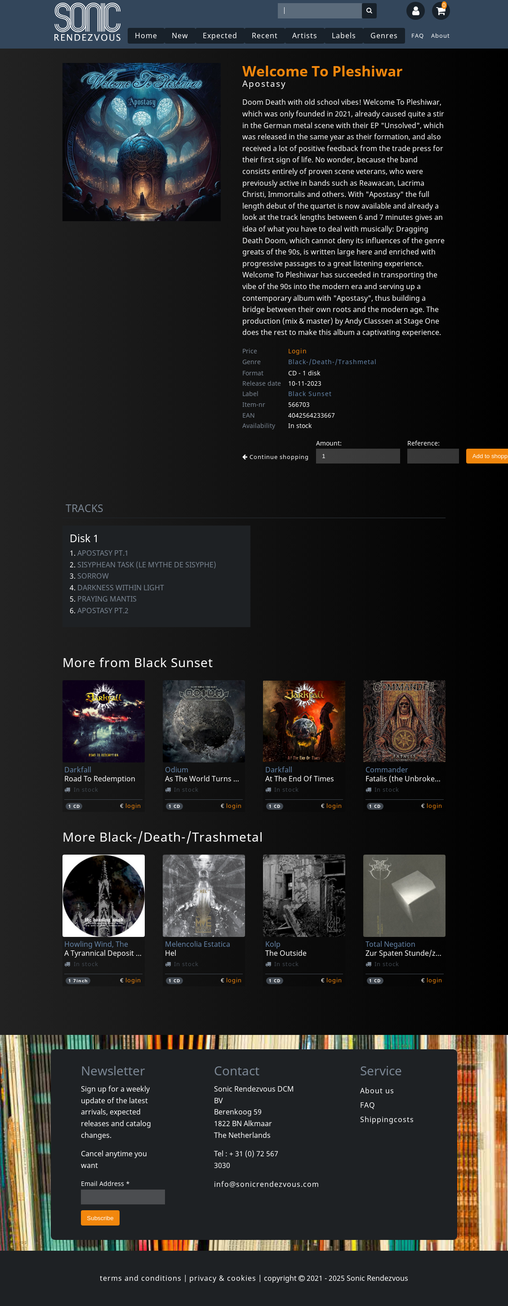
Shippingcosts (387, 1119)
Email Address (105, 1183)
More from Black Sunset (137, 662)
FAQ (417, 35)
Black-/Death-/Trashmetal (332, 361)
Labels (344, 35)
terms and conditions (141, 1278)
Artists (304, 35)
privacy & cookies (222, 1278)
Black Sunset (310, 393)
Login (297, 351)
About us (377, 1091)
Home (146, 35)
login (133, 806)
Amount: (329, 443)
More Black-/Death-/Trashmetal (162, 836)
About (440, 35)
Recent (265, 35)
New (180, 35)
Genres (384, 35)
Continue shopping (275, 457)
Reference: (423, 443)
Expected (220, 35)
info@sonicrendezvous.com (266, 1184)
